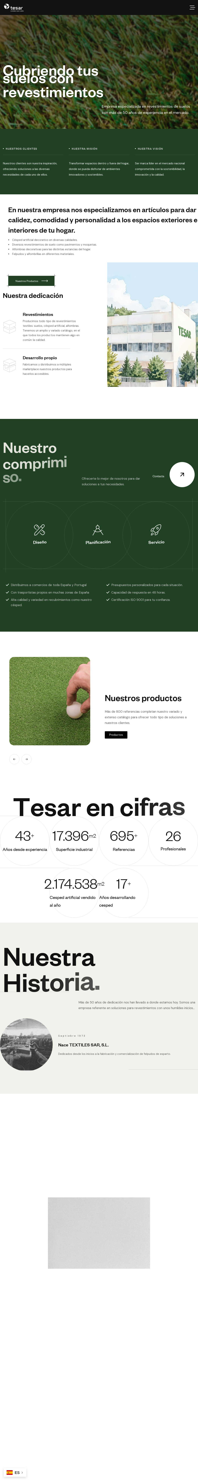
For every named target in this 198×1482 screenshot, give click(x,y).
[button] (14, 759)
